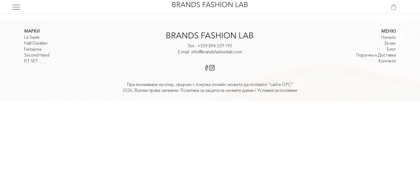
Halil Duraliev (35, 43)
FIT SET (31, 60)
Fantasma (32, 49)
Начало (388, 37)
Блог (391, 49)
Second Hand (36, 55)
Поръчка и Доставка (376, 55)
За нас (390, 43)
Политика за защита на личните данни (217, 90)
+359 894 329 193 (214, 45)
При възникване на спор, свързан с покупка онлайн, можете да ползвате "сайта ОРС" (210, 84)
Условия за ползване (277, 90)
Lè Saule (32, 37)
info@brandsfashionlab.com (216, 51)
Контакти (387, 60)
